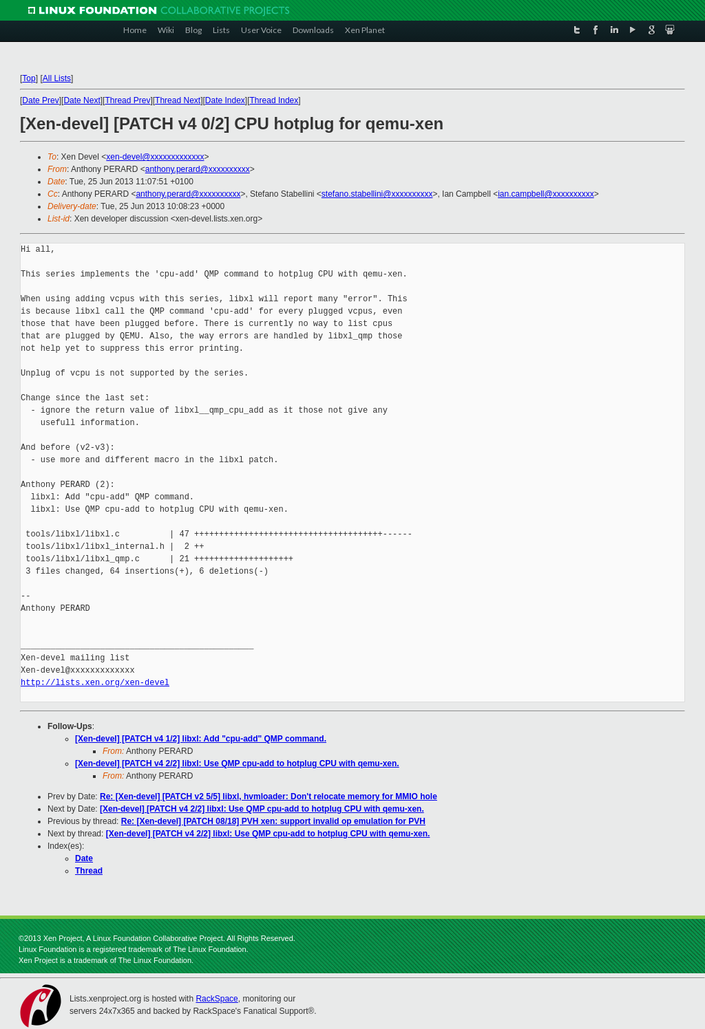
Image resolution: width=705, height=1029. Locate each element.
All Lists (57, 78)
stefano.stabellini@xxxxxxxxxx (377, 194)
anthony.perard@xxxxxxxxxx (197, 169)
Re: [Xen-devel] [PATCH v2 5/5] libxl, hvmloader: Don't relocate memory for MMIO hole (268, 796)
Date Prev (40, 100)
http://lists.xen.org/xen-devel (95, 683)
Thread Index (274, 100)
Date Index (225, 100)
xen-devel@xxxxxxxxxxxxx (155, 157)
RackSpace (217, 999)
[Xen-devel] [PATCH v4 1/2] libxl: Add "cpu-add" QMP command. (200, 739)
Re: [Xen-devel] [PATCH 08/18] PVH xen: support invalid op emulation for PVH (273, 821)
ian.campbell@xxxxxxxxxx (546, 194)
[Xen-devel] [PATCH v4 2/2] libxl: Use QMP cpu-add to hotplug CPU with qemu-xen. (237, 763)
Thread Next (177, 100)
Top (28, 78)
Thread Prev (127, 100)
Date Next (81, 100)
